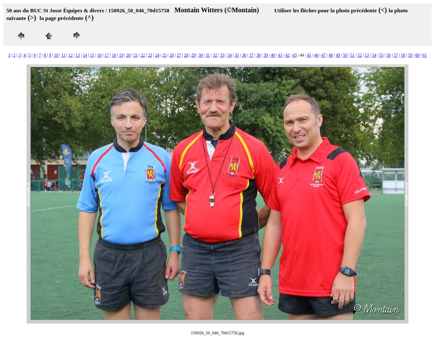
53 (367, 55)
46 (316, 55)
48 (331, 55)
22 (143, 55)
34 (229, 55)
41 (280, 55)
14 (85, 55)
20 (128, 55)
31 (208, 55)
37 (251, 55)
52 (360, 55)
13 (78, 55)
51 (352, 55)
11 (63, 55)
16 (99, 55)
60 (417, 55)
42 (287, 55)
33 (222, 55)
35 (236, 55)
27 (179, 55)
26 (171, 55)
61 (425, 55)
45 (309, 55)
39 (265, 55)
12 (70, 55)
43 (295, 55)
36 (244, 55)
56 (389, 55)
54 (374, 55)
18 (114, 55)
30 (200, 55)
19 (121, 55)
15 (92, 55)
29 (193, 55)
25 (164, 55)
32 (215, 55)
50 (345, 55)
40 (273, 55)
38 (258, 55)
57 (396, 55)
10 (56, 55)
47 (324, 55)
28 (186, 55)
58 (403, 55)
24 (157, 55)
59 (410, 55)
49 (338, 55)
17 (107, 55)
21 (135, 55)
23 (150, 55)
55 (381, 55)
